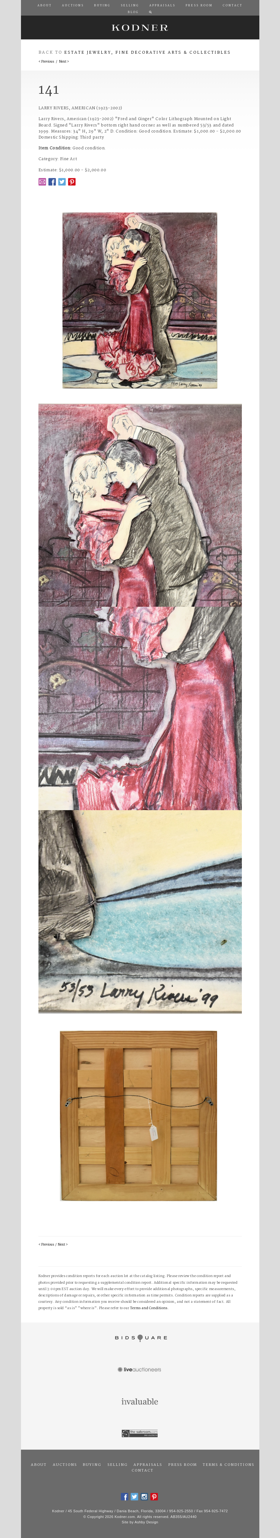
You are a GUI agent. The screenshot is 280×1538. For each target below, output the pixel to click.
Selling (117, 1465)
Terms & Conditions (228, 1465)
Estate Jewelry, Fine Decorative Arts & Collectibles (147, 52)
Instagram (144, 1496)
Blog (133, 12)
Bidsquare (140, 1338)
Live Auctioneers (140, 1370)
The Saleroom (140, 1434)
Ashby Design (146, 1522)
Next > (64, 62)
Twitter (62, 182)
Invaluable (140, 1402)
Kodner (140, 27)
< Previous (46, 62)
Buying (92, 1465)
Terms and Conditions (148, 1308)
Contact (143, 1470)
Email (42, 182)
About (39, 1465)
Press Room (182, 1465)
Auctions (65, 1465)
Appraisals (147, 1465)
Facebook (52, 182)
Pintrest (72, 182)
